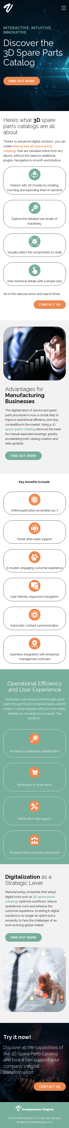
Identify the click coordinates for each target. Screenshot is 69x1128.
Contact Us (49, 305)
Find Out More (21, 81)
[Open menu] (63, 8)
